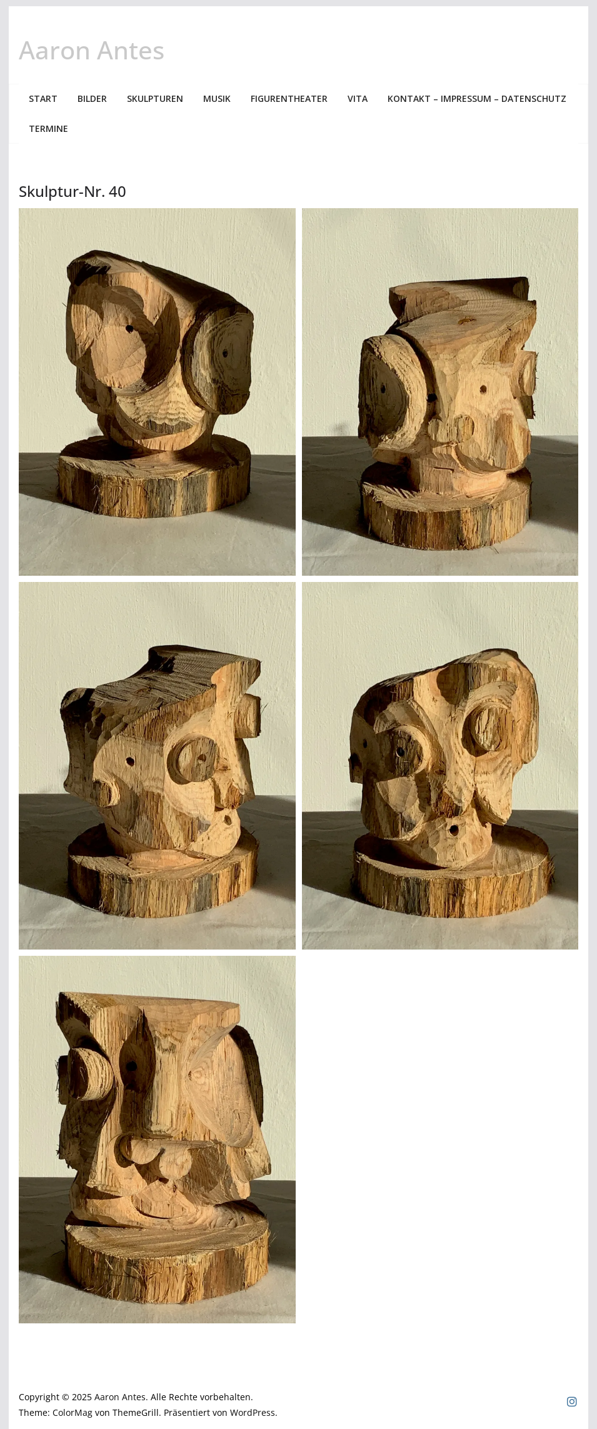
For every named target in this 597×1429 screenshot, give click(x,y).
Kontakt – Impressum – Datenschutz (477, 98)
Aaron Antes (91, 50)
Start (43, 98)
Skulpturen (155, 98)
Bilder (92, 98)
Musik (217, 98)
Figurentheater (289, 98)
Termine (48, 128)
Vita (358, 98)
